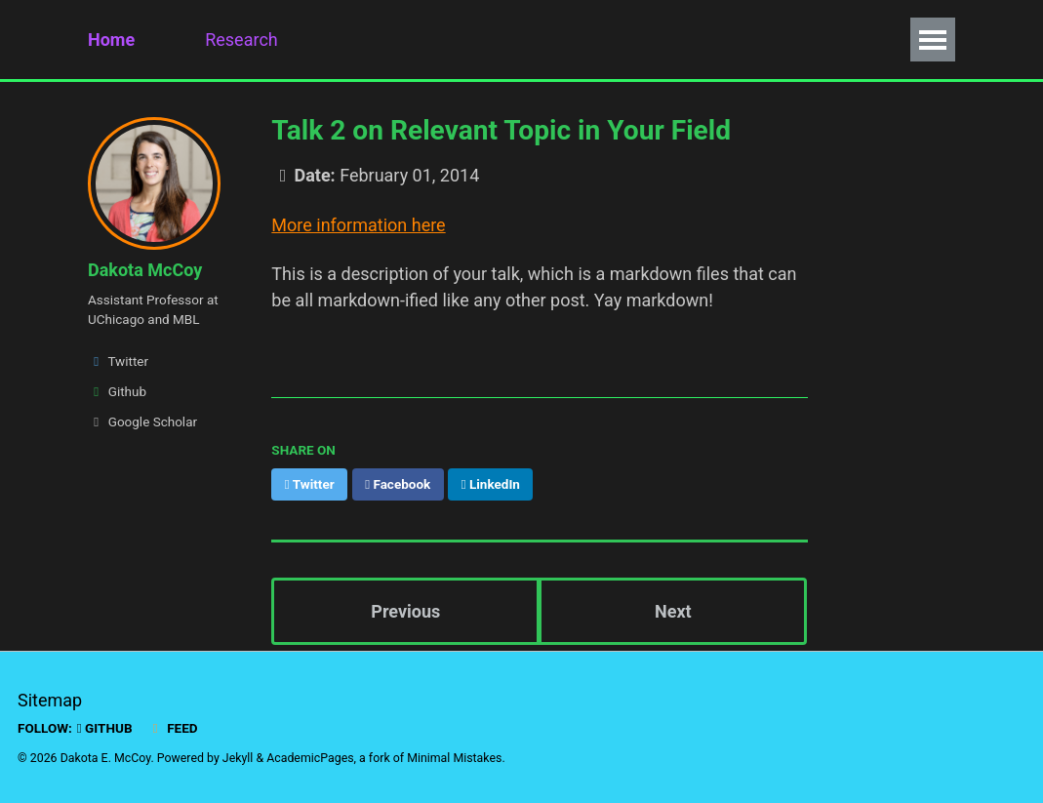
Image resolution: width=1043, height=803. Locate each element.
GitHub (105, 728)
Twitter (118, 361)
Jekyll (238, 758)
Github (117, 391)
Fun (644, 39)
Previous (405, 611)
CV (456, 39)
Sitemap (50, 700)
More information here (358, 225)
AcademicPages (309, 758)
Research (241, 39)
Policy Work (548, 39)
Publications (361, 39)
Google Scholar (142, 421)
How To (723, 39)
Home (111, 39)
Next (673, 611)
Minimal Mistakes (454, 758)
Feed (172, 728)
